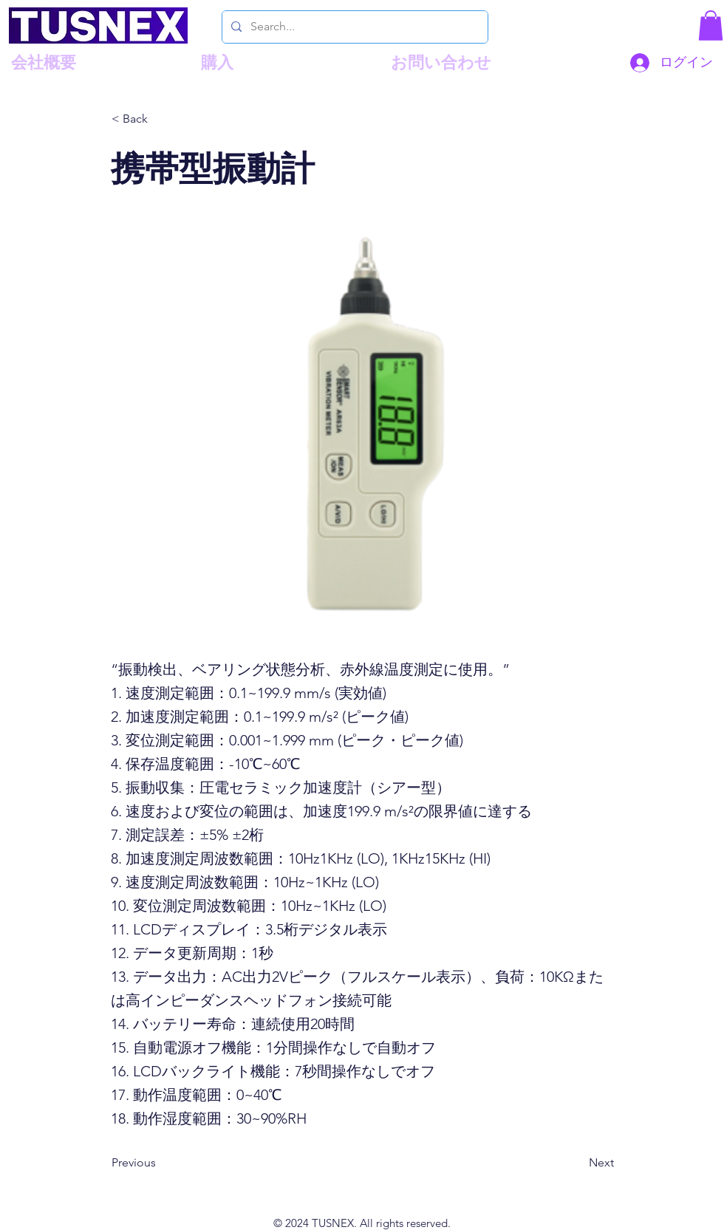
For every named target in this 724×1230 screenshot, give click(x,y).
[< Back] (160, 119)
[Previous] (160, 1163)
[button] (710, 25)
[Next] (577, 1163)
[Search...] (353, 27)
